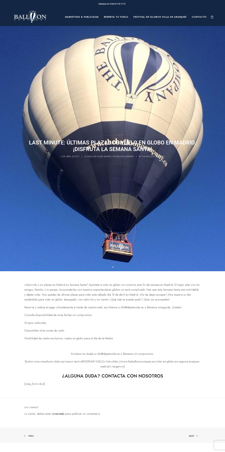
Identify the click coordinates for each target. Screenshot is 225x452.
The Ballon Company (123, 135)
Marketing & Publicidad (82, 17)
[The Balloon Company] (30, 17)
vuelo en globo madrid (99, 135)
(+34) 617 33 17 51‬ (118, 4)
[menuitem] (82, 17)
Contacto (199, 17)
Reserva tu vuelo (116, 17)
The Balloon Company (153, 135)
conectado (58, 371)
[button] (112, 446)
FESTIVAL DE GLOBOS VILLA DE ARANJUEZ (160, 17)
